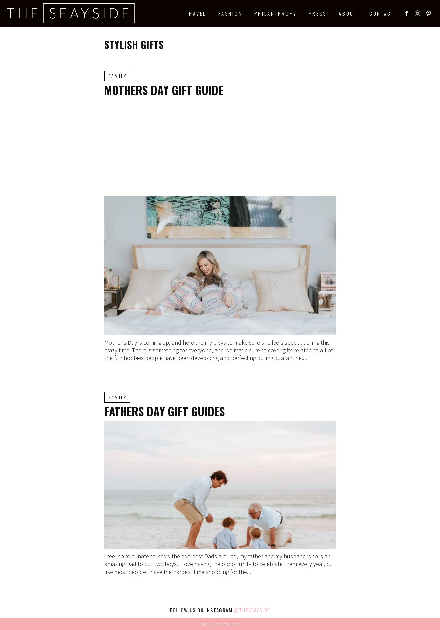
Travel (196, 13)
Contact (381, 13)
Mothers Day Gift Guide (163, 89)
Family (118, 75)
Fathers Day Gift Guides (164, 411)
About (348, 13)
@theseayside (252, 610)
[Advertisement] (220, 146)
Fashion (230, 13)
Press (318, 13)
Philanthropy (275, 13)
